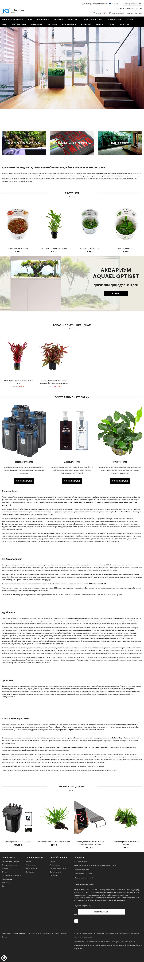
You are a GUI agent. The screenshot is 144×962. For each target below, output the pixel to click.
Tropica (129, 512)
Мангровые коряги (125, 502)
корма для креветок (107, 691)
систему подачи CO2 (52, 570)
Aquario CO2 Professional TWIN (93, 584)
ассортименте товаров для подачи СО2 (26, 591)
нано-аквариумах (16, 176)
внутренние (135, 524)
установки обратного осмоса (52, 650)
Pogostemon (124, 738)
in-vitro (12, 727)
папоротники (45, 760)
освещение (39, 524)
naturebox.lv (78, 955)
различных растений (85, 724)
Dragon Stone (83, 502)
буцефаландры (65, 760)
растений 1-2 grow (67, 730)
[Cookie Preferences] (4, 958)
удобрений (107, 630)
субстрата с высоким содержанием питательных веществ (72, 630)
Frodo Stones (95, 502)
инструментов (49, 533)
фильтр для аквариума (105, 521)
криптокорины (77, 762)
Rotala (115, 738)
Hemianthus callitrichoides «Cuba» (94, 747)
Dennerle (119, 512)
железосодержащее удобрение (18, 624)
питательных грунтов (40, 509)
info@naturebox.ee (100, 4)
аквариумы (36, 521)
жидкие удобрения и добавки (79, 618)
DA (113, 512)
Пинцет (128, 536)
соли (139, 648)
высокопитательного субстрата (51, 644)
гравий (27, 514)
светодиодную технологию (67, 527)
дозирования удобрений (107, 638)
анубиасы (54, 760)
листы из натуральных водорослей (62, 694)
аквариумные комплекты (11, 521)
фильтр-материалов (9, 524)
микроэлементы (120, 618)
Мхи (3, 754)
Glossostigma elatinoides (66, 747)
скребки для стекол (63, 541)
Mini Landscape (70, 502)
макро (109, 618)
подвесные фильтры (9, 527)
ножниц (119, 533)
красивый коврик (25, 750)
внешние (127, 524)
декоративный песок (16, 514)
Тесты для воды (82, 660)
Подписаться (118, 912)
